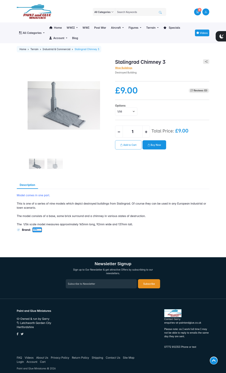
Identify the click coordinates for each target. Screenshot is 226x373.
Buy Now (154, 144)
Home (55, 27)
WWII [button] (71, 27)
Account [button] (56, 38)
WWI (85, 27)
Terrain (34, 49)
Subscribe (149, 283)
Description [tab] (27, 185)
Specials (171, 27)
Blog (75, 38)
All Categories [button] (30, 33)
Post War (100, 27)
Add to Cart (128, 144)
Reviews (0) (200, 90)
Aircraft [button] (116, 27)
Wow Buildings (123, 67)
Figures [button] (133, 27)
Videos (202, 33)
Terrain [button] (150, 27)
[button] (197, 11)
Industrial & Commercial (56, 49)
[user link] (205, 11)
